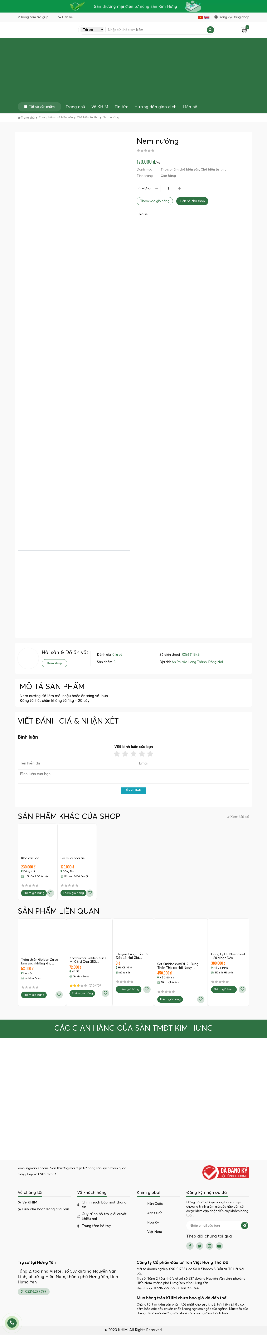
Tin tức (121, 107)
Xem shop (54, 663)
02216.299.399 (34, 1292)
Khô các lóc (30, 858)
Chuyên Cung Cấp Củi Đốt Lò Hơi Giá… (132, 956)
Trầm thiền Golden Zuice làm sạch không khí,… (39, 962)
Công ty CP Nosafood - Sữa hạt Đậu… (228, 956)
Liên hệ (190, 107)
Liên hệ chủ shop (192, 201)
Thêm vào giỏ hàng (154, 201)
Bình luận (133, 791)
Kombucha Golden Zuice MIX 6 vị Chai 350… (87, 960)
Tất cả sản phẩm (39, 107)
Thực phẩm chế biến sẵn (180, 169)
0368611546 (191, 654)
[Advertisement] (133, 71)
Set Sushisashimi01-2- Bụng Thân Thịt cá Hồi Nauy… (177, 966)
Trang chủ (75, 107)
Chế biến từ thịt (213, 169)
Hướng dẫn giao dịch (155, 107)
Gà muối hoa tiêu (74, 858)
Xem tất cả (238, 817)
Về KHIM (99, 107)
